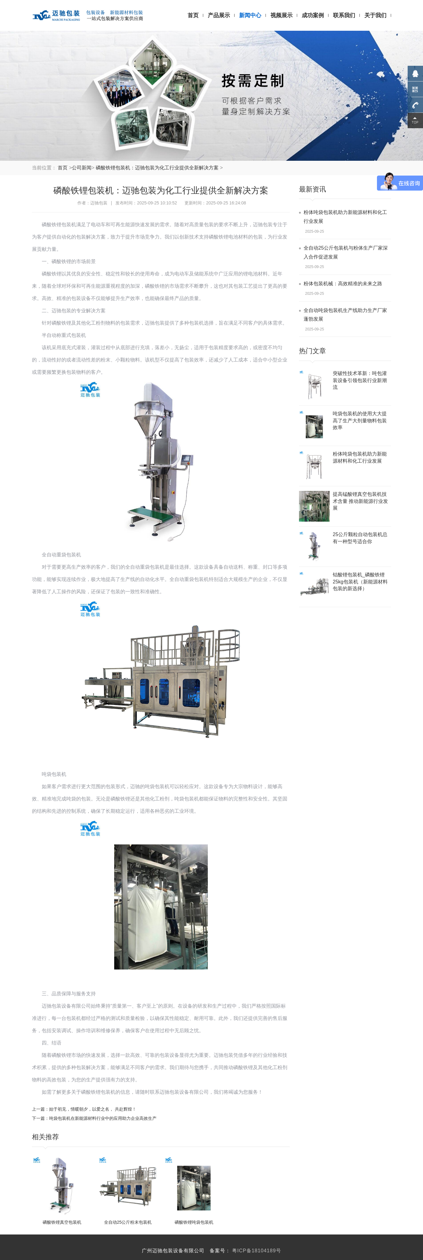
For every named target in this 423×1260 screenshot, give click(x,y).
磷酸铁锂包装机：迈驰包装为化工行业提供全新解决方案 (157, 167)
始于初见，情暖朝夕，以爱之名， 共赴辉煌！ (92, 1109)
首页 (193, 15)
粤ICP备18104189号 (256, 1250)
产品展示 (219, 15)
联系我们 (344, 15)
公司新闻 (81, 167)
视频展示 (281, 15)
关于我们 (375, 15)
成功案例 (313, 15)
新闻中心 (250, 15)
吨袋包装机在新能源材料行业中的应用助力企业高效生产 (103, 1118)
